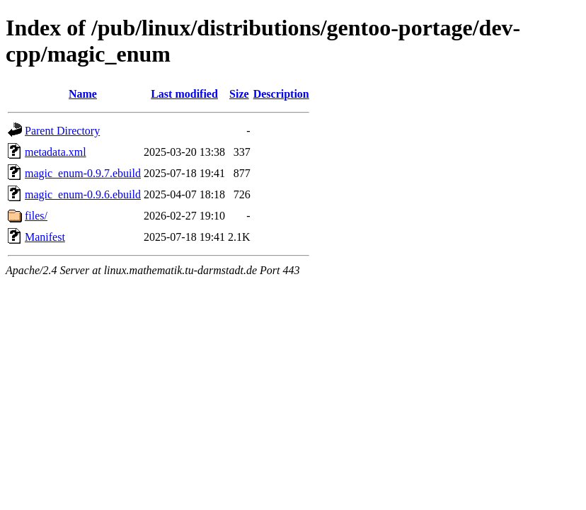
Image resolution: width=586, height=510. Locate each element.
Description (281, 94)
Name (83, 94)
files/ (36, 216)
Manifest (45, 237)
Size (239, 94)
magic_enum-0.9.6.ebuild (83, 194)
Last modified (184, 94)
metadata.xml (55, 152)
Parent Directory (62, 131)
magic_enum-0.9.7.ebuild (83, 173)
